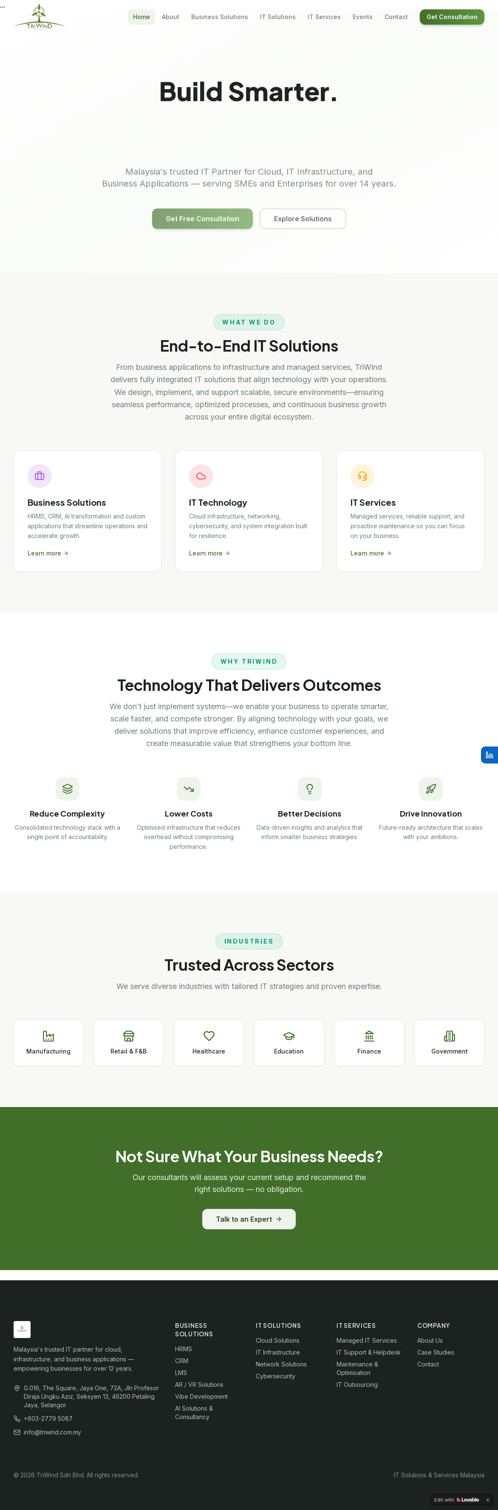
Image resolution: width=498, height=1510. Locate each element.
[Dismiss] (488, 1500)
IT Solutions (278, 16)
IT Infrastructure (278, 1352)
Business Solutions (219, 16)
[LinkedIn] (489, 755)
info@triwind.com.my (52, 1432)
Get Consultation (452, 16)
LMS (181, 1372)
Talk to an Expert (249, 1219)
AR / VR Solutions (199, 1384)
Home (141, 16)
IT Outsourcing (357, 1384)
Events (363, 16)
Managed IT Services (367, 1340)
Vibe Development (201, 1396)
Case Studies (435, 1352)
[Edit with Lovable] (456, 1500)
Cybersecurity (275, 1376)
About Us (430, 1340)
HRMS (183, 1348)
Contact (396, 16)
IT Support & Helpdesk (369, 1352)
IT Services (324, 16)
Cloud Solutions (278, 1340)
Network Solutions (281, 1364)
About (170, 16)
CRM (181, 1360)
